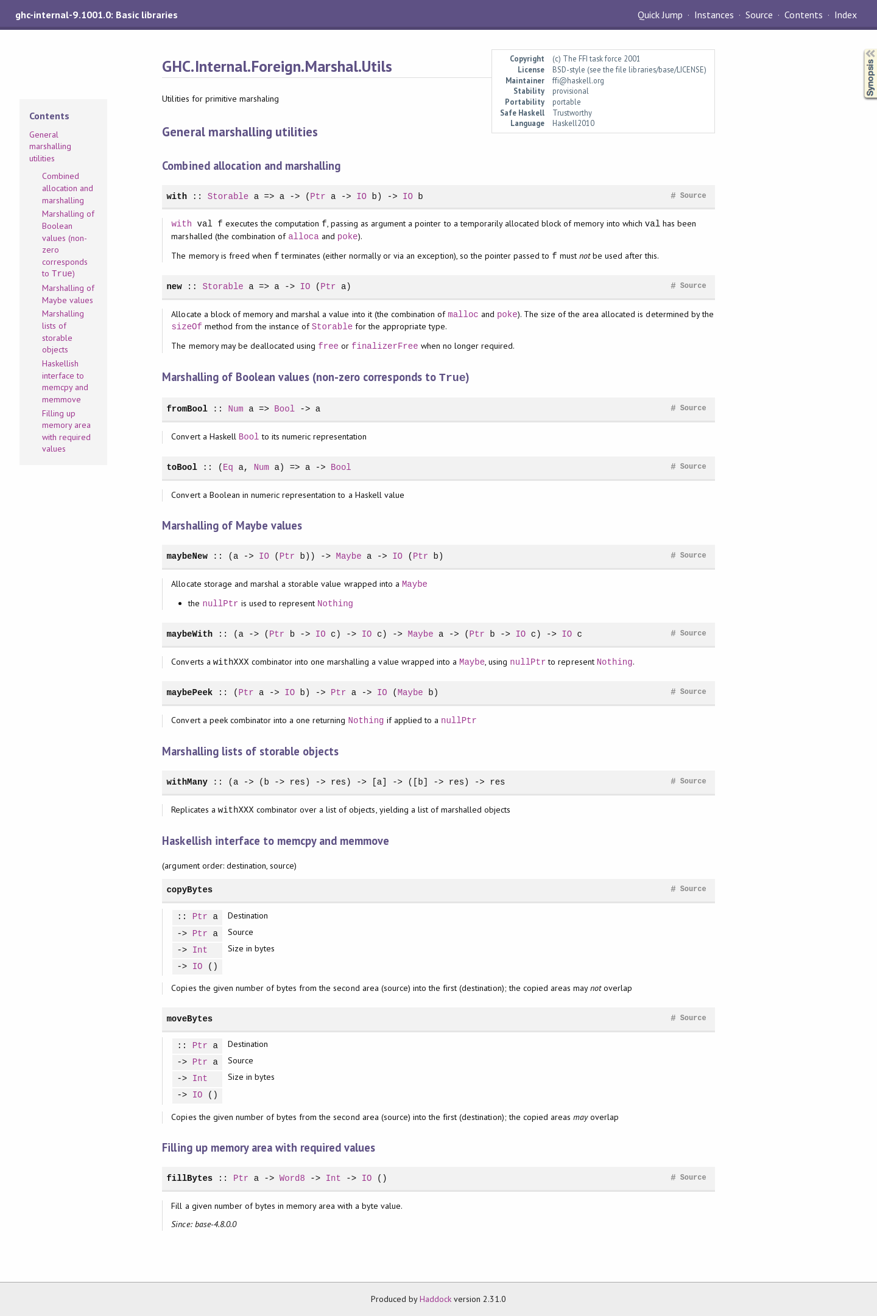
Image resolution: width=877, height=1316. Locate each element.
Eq (228, 466)
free (328, 346)
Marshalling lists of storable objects (63, 331)
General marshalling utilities (50, 146)
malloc (463, 314)
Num (236, 408)
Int (200, 950)
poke (347, 236)
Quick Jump (660, 15)
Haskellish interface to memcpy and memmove (65, 381)
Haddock (435, 1298)
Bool (284, 408)
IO (361, 196)
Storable (228, 196)
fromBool (186, 408)
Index (845, 15)
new (173, 286)
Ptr (317, 196)
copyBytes (189, 889)
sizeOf (186, 326)
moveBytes (189, 1018)
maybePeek (189, 692)
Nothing (335, 603)
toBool (181, 466)
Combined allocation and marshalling (67, 187)
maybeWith (189, 633)
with (176, 196)
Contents (803, 15)
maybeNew (186, 555)
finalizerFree (384, 346)
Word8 (292, 1177)
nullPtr (221, 603)
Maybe (348, 555)
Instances (714, 15)
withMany (186, 781)
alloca (303, 236)
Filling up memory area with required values (66, 431)
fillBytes (189, 1177)
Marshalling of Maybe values (68, 294)
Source (759, 15)
